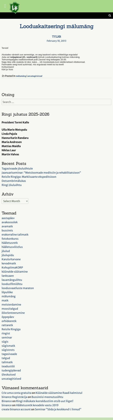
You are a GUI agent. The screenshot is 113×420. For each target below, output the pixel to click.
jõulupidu (8, 255)
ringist (6, 333)
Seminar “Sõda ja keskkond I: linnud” (58, 409)
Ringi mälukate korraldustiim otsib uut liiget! (44, 401)
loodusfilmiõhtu (12, 284)
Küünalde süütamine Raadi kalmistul (59, 392)
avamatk (7, 226)
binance (7, 405)
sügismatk (8, 345)
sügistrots (8, 349)
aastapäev (8, 218)
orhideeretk (9, 321)
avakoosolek (10, 222)
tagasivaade (9, 354)
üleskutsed (9, 374)
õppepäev (8, 317)
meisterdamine (11, 304)
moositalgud (10, 308)
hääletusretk (10, 242)
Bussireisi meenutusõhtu (47, 397)
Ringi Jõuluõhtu (12, 185)
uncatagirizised (35, 76)
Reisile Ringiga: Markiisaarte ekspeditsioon (29, 176)
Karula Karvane (11, 259)
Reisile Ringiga (11, 329)
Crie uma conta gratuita (16, 392)
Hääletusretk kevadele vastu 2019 (37, 405)
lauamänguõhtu (12, 279)
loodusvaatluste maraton (18, 288)
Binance (7, 401)
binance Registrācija (14, 397)
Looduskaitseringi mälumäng (56, 26)
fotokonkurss (10, 238)
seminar (7, 337)
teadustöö (8, 366)
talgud (6, 358)
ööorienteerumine (13, 312)
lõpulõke (7, 292)
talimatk (7, 362)
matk (5, 300)
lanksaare (8, 275)
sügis (5, 341)
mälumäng (21, 76)
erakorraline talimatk (15, 234)
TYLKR (56, 36)
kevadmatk (9, 263)
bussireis (7, 230)
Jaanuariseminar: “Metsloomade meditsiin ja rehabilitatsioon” (41, 172)
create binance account (16, 409)
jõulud (6, 251)
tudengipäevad (11, 370)
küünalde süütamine (15, 271)
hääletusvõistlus (12, 247)
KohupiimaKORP (12, 267)
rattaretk (7, 325)
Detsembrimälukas (14, 180)
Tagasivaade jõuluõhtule (17, 168)
